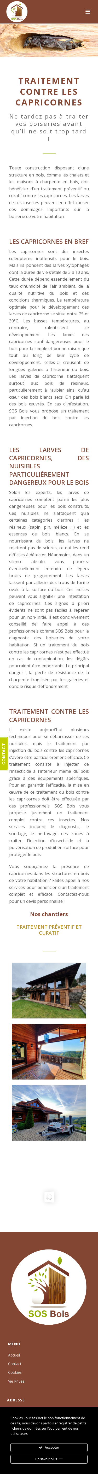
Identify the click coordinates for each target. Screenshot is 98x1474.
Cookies (15, 1372)
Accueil (14, 1355)
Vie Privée (16, 1381)
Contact (14, 1363)
